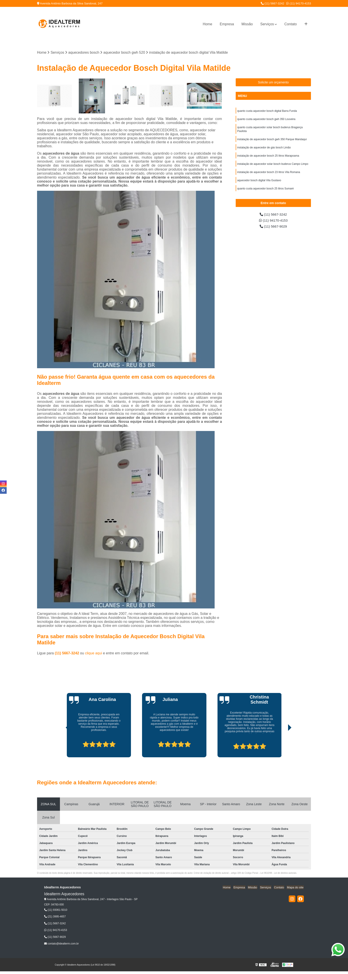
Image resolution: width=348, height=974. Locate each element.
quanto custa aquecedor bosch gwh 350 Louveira (266, 119)
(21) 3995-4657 (55, 916)
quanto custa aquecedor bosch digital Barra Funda (267, 111)
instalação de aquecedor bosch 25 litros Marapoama (268, 157)
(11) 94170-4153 (298, 3)
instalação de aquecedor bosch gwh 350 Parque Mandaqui (272, 140)
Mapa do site (295, 887)
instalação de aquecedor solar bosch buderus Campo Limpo (272, 165)
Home (207, 24)
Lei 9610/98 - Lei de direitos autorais (279, 873)
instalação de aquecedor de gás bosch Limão (264, 148)
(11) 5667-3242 (272, 3)
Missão (247, 24)
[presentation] (61, 744)
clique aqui (93, 653)
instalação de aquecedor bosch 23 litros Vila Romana (268, 174)
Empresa (227, 24)
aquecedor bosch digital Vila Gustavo (259, 182)
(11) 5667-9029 (273, 228)
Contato (290, 24)
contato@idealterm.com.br (61, 943)
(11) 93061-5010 (55, 910)
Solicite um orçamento (273, 82)
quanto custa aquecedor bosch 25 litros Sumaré (265, 191)
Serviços (267, 24)
